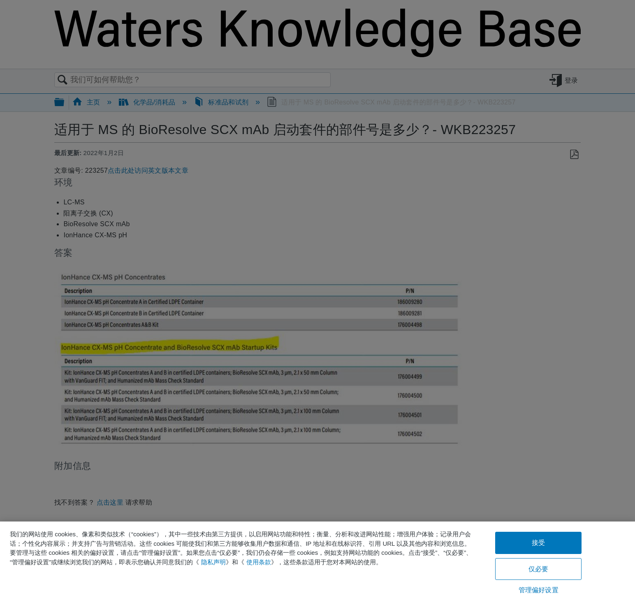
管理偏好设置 (539, 589)
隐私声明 (213, 562)
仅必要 (538, 569)
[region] (317, 560)
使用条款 (258, 562)
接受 (538, 542)
